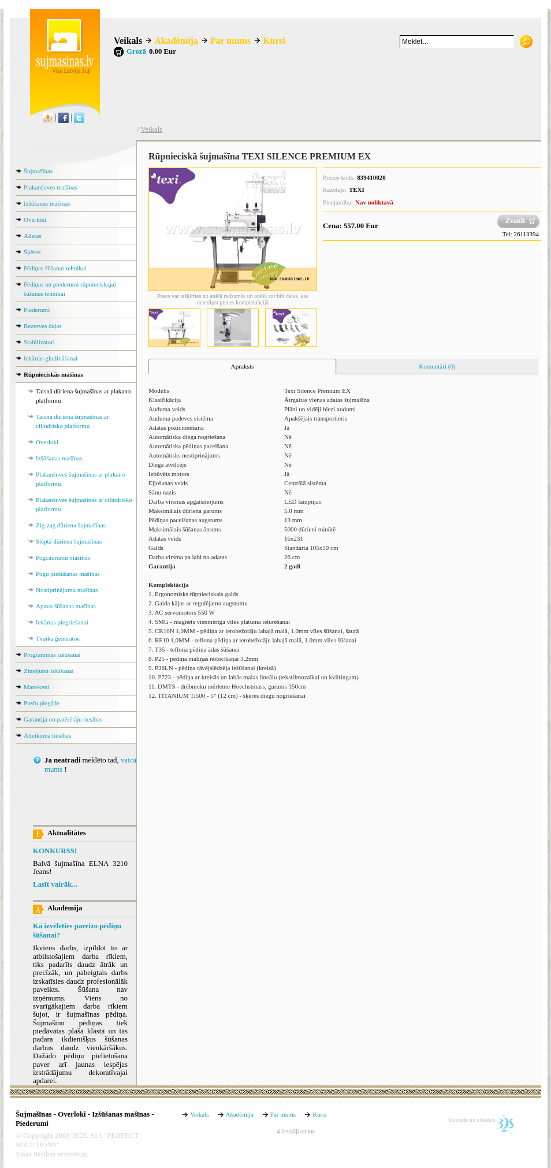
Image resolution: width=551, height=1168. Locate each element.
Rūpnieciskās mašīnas (53, 374)
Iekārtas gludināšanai (50, 358)
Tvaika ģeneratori (58, 638)
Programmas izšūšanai (52, 654)
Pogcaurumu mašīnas (63, 557)
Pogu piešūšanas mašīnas (68, 573)
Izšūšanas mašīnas (47, 203)
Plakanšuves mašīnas (50, 187)
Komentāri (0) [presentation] (437, 366)
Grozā (136, 51)
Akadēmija (176, 41)
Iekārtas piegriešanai (62, 622)
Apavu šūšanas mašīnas (66, 605)
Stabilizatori (39, 342)
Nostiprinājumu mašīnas (67, 589)
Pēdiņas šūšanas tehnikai (55, 268)
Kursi (274, 41)
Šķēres (32, 251)
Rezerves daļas (43, 325)
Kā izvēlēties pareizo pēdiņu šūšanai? (77, 930)
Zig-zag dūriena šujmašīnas (71, 525)
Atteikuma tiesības (47, 735)
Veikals (128, 41)
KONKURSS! (55, 851)
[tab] (242, 367)
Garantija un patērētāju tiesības (63, 719)
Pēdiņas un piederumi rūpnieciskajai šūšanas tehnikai (70, 289)
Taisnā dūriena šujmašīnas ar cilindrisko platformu (72, 421)
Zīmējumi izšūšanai (48, 670)
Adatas (33, 235)
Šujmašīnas (38, 171)
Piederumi (37, 309)
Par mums (230, 41)
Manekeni (36, 686)
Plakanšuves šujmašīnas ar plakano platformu (80, 479)
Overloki (35, 219)
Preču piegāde (41, 703)
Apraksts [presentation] (242, 366)
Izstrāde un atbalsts (472, 1120)
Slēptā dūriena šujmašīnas (69, 541)
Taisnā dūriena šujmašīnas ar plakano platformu (83, 396)
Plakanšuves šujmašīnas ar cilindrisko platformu (84, 504)
